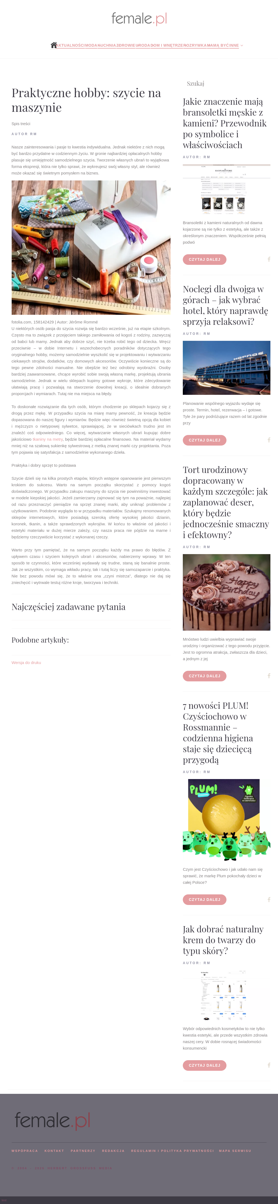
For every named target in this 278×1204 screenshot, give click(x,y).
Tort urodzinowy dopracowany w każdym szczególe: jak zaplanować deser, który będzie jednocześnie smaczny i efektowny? (226, 501)
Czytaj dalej (205, 259)
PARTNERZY (83, 1150)
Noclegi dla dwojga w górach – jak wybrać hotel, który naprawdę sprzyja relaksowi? (225, 305)
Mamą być (218, 45)
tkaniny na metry (48, 439)
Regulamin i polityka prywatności (172, 1150)
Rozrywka (195, 45)
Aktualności (70, 45)
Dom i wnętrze (167, 45)
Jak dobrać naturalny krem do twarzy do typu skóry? (223, 939)
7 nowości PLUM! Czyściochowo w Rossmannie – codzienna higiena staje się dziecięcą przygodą (218, 732)
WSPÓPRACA (25, 1150)
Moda (91, 45)
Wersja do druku (26, 662)
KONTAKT (54, 1150)
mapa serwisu (235, 1150)
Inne (234, 45)
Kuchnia (107, 45)
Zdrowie (125, 45)
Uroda (143, 45)
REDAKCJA (113, 1150)
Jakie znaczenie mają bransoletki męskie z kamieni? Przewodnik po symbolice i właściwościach (225, 122)
